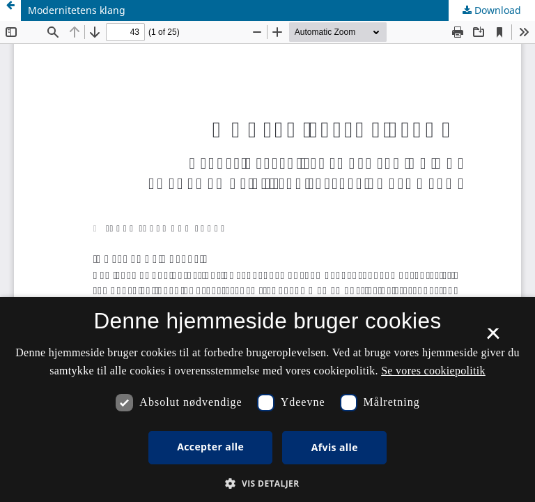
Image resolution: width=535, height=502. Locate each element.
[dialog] (267, 399)
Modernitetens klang (76, 10)
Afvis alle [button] (334, 447)
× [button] (493, 338)
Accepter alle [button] (210, 446)
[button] (267, 483)
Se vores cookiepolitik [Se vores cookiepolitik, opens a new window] (433, 370)
